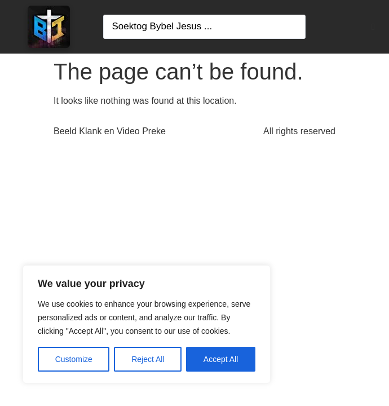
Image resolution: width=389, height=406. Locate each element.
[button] (373, 27)
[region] (147, 324)
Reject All (147, 359)
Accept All (221, 359)
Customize (73, 359)
